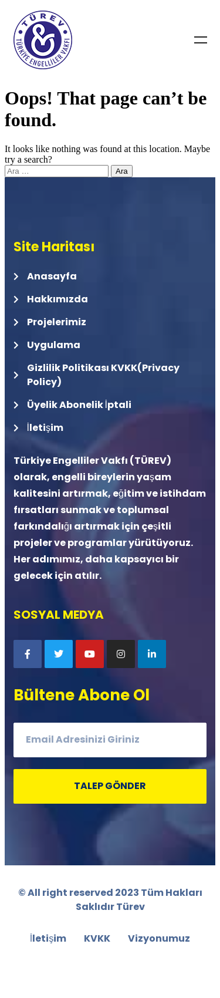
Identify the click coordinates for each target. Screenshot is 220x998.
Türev (130, 906)
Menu (200, 40)
